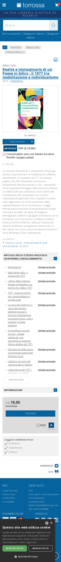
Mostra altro (16, 379)
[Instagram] (56, 520)
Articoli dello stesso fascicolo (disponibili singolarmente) (25, 256)
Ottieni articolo (46, 267)
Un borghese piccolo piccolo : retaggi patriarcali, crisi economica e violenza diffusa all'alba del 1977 (20, 337)
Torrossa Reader (36, 498)
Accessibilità (8, 501)
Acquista (30, 413)
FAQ (31, 490)
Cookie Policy (8, 498)
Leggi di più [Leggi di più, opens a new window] (31, 542)
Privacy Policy (8, 494)
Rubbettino (16, 81)
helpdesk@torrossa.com (46, 505)
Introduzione (14, 267)
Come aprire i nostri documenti (44, 494)
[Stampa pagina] (56, 59)
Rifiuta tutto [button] (41, 548)
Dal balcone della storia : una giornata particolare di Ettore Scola (21, 353)
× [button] (51, 523)
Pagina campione (21, 141)
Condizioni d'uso (37, 501)
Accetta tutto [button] (14, 548)
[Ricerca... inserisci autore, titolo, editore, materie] (30, 25)
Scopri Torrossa (10, 490)
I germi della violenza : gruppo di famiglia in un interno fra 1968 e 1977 (20, 284)
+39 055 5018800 (40, 509)
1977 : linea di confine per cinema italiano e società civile (19, 296)
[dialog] (27, 540)
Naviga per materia (34, 33)
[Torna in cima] (55, 556)
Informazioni (13, 390)
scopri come (25, 157)
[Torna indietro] (4, 47)
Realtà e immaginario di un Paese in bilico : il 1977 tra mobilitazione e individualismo (30, 73)
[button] (53, 25)
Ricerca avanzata (11, 33)
